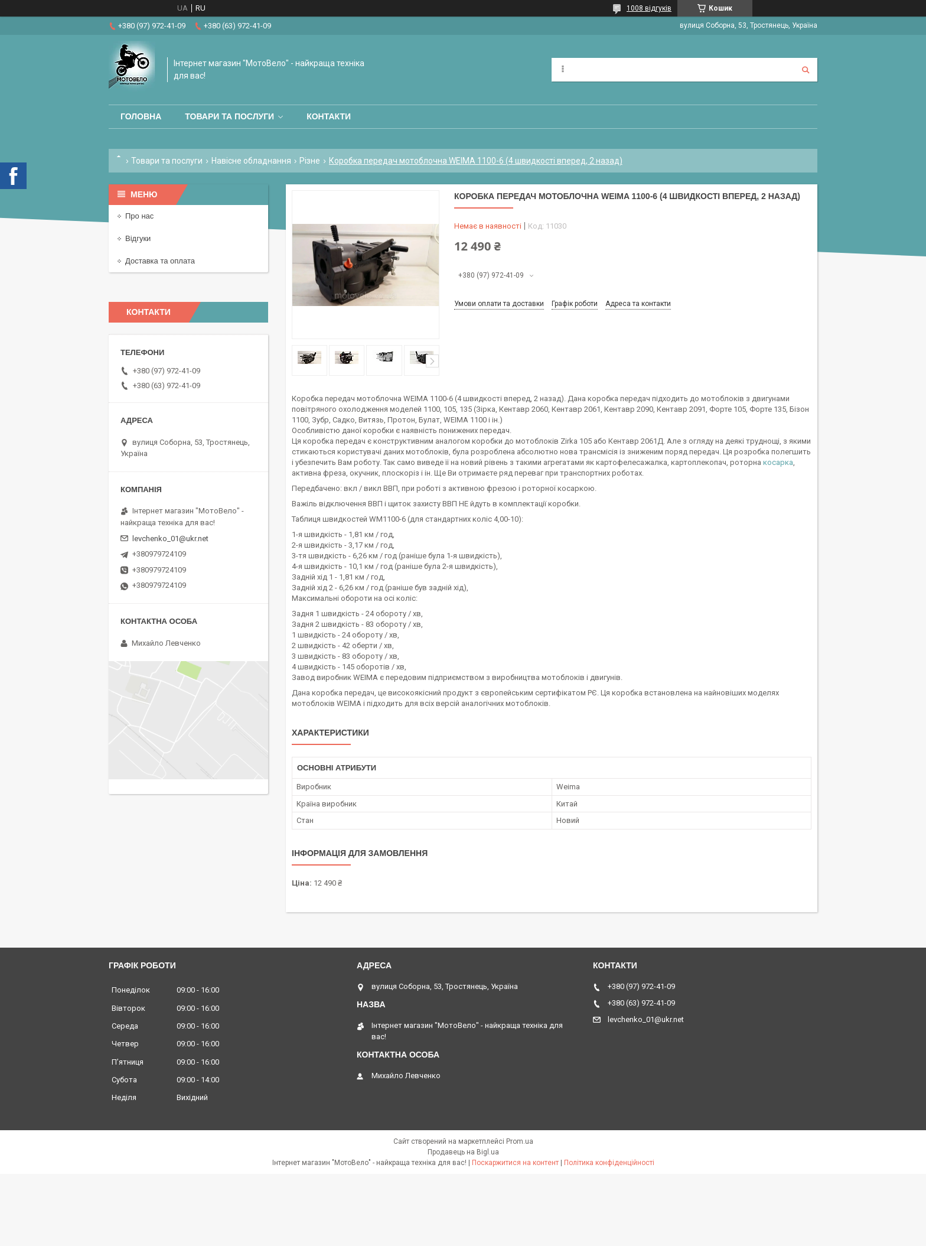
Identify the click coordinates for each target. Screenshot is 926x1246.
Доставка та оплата (160, 260)
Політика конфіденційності (609, 1163)
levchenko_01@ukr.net (170, 538)
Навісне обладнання (251, 160)
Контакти (329, 116)
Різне (309, 160)
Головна (140, 116)
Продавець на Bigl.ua (463, 1152)
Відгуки (138, 238)
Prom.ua (519, 1141)
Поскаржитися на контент (515, 1163)
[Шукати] (805, 70)
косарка (778, 462)
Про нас (139, 216)
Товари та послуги (229, 116)
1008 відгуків (649, 8)
